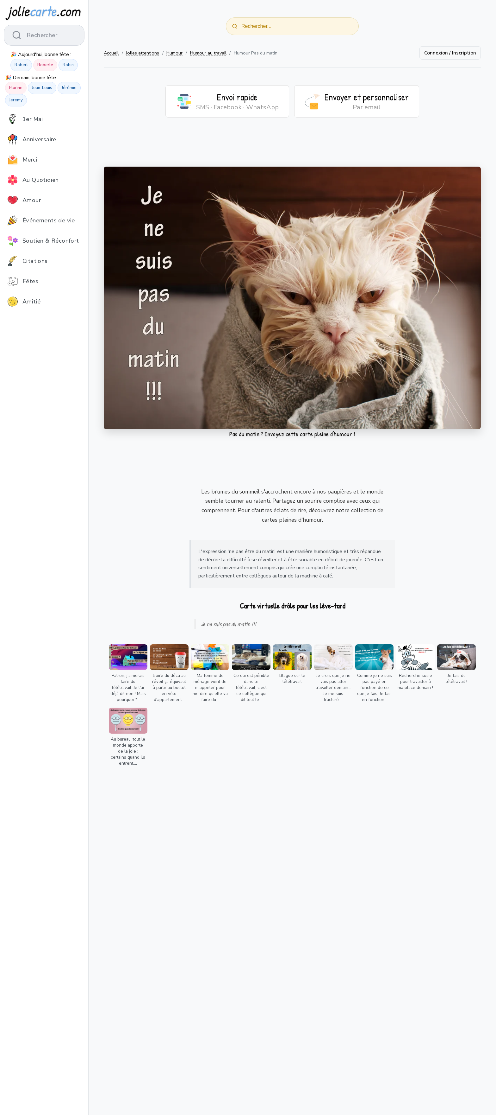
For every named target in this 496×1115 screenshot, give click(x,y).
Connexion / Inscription (450, 53)
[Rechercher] (234, 26)
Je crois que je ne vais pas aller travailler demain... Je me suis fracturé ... (333, 687)
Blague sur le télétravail (292, 678)
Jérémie (69, 88)
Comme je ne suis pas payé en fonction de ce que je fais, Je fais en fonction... (374, 687)
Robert (21, 65)
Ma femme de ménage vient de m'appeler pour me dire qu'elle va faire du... (210, 687)
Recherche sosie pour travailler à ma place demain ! (415, 681)
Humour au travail (208, 53)
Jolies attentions (142, 53)
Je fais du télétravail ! (456, 678)
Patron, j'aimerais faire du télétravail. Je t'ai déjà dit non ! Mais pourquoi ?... (128, 687)
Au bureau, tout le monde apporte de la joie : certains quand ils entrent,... (128, 751)
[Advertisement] (292, 146)
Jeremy (16, 100)
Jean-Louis (42, 88)
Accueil (111, 53)
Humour (174, 53)
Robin (68, 65)
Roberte (45, 65)
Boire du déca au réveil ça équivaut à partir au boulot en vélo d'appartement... (169, 687)
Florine (15, 88)
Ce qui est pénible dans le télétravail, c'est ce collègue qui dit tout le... (251, 687)
